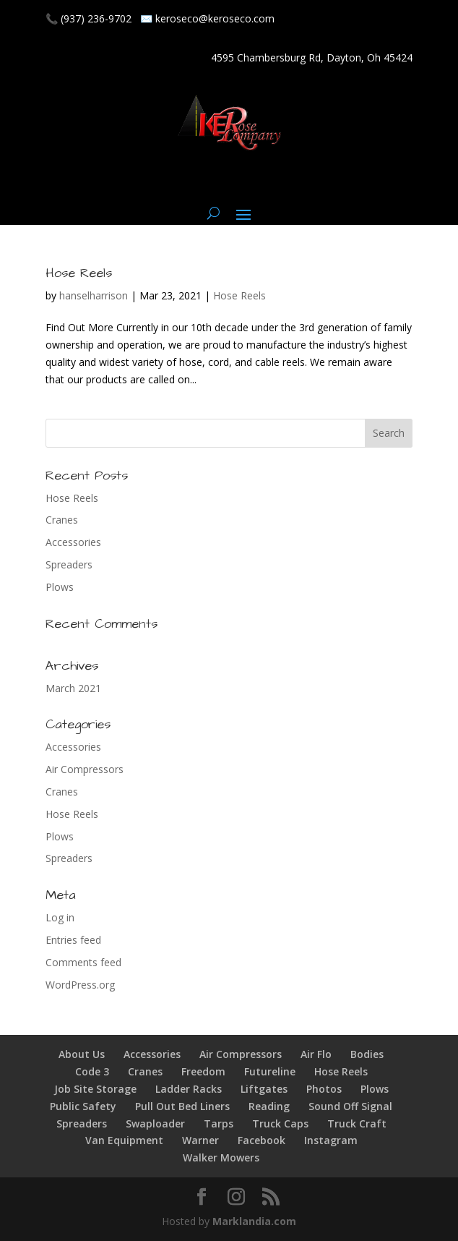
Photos (324, 1089)
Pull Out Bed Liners (182, 1106)
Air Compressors (85, 769)
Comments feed (83, 962)
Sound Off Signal (350, 1106)
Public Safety (83, 1106)
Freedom (203, 1071)
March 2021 (73, 688)
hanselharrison (93, 295)
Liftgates (264, 1089)
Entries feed (73, 940)
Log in (60, 917)
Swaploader (155, 1123)
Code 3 (92, 1071)
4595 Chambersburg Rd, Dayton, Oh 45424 (311, 57)
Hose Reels (79, 273)
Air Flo (316, 1054)
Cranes (62, 519)
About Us (82, 1054)
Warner (200, 1140)
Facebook (261, 1140)
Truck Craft (356, 1123)
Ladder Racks (188, 1089)
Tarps (218, 1123)
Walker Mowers (221, 1157)
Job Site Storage (95, 1089)
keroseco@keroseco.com (215, 18)
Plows (60, 587)
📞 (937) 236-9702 (88, 18)
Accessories (73, 542)
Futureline (269, 1071)
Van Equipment (124, 1140)
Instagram (331, 1140)
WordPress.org (80, 984)
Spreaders (69, 564)
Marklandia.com (254, 1221)
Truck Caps (280, 1123)
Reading (269, 1106)
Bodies (367, 1054)
